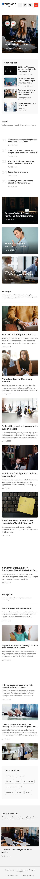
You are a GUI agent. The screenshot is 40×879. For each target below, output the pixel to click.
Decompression (10, 49)
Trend (20, 74)
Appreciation (28, 781)
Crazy (18, 781)
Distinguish (10, 776)
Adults (28, 792)
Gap (22, 787)
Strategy (21, 109)
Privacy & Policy (28, 875)
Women (19, 792)
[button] (36, 5)
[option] (20, 34)
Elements (9, 792)
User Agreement (12, 875)
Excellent (9, 781)
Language (21, 776)
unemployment (11, 787)
